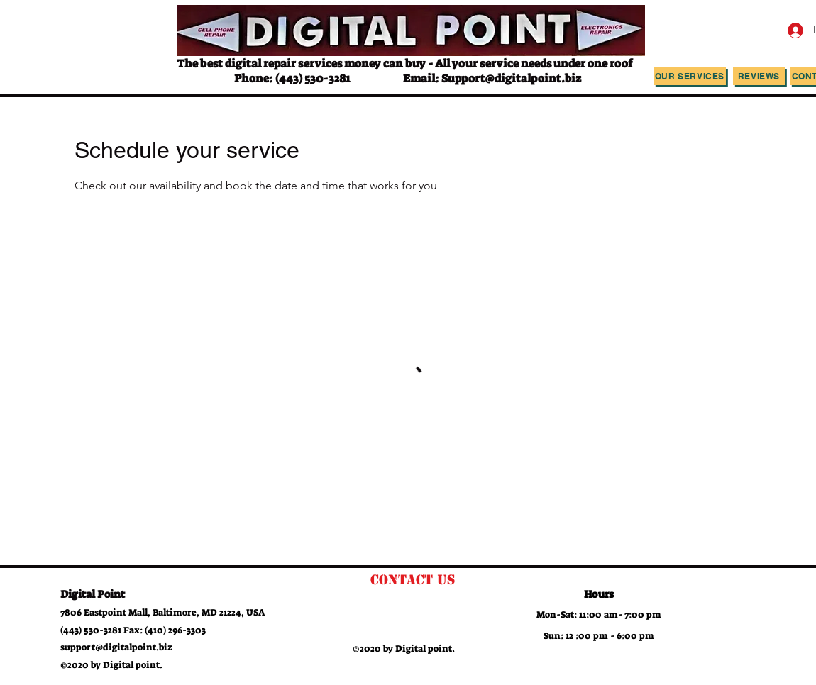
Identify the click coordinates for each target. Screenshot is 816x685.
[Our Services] (690, 76)
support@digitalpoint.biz (116, 647)
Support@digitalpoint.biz (511, 78)
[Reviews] (759, 76)
